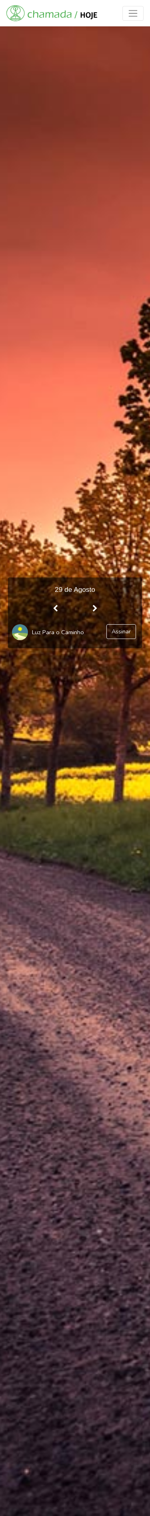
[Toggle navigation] (133, 13)
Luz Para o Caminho (58, 632)
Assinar (121, 631)
